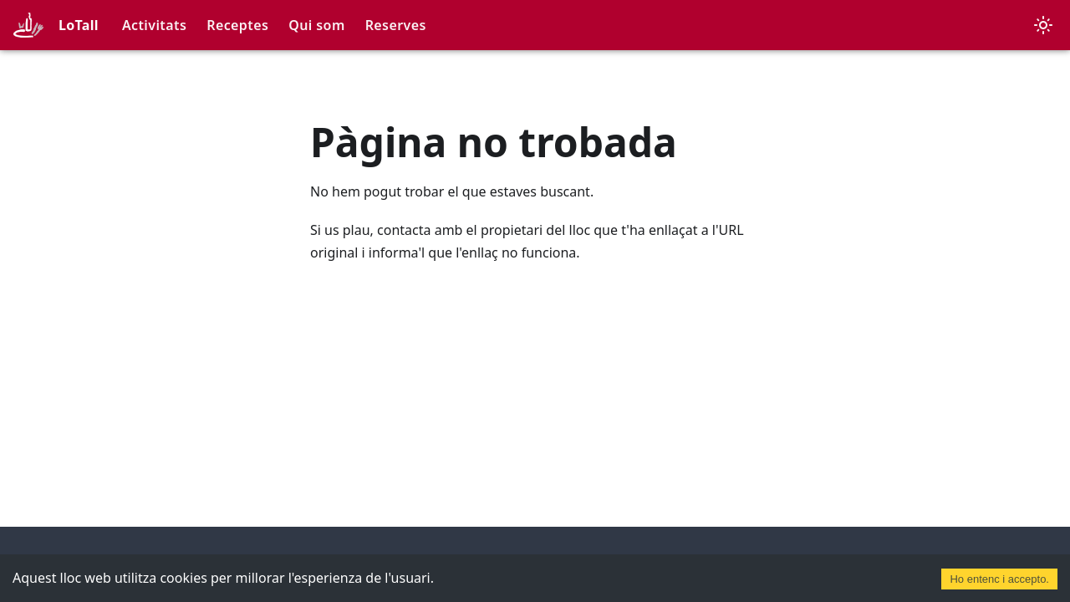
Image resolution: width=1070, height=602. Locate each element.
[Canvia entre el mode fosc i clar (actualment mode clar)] (1043, 25)
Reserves (395, 25)
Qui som (316, 25)
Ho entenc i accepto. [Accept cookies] (999, 579)
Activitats (154, 25)
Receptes (237, 25)
